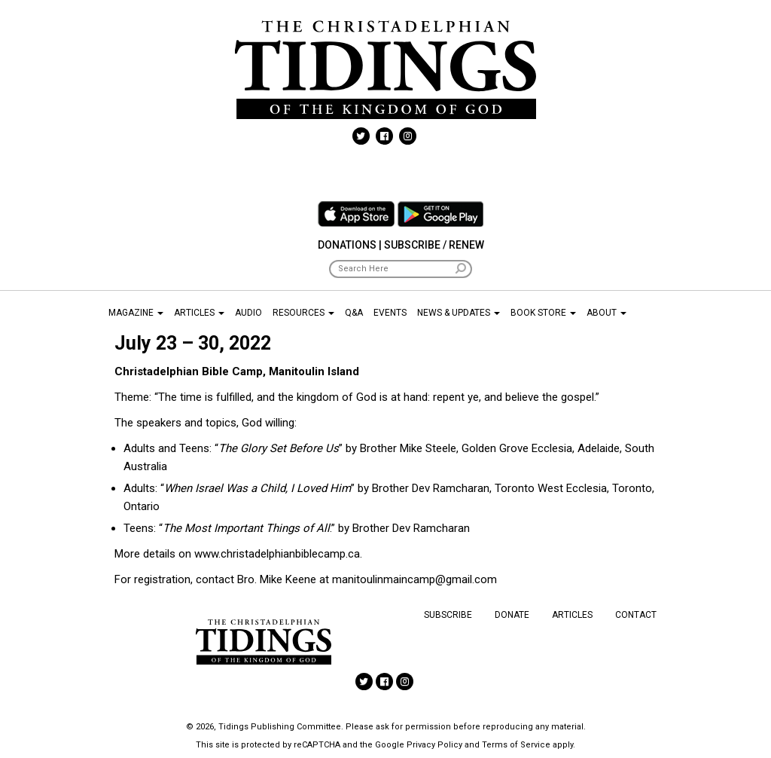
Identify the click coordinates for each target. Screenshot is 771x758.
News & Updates (458, 312)
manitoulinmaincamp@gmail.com (414, 579)
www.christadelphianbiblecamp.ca (277, 554)
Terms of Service (516, 745)
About (606, 312)
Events (390, 312)
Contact (636, 615)
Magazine (135, 312)
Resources (303, 312)
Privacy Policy (434, 745)
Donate (512, 615)
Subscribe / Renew (434, 245)
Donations (347, 245)
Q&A (354, 312)
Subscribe (448, 615)
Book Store (543, 312)
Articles (199, 312)
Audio (248, 312)
